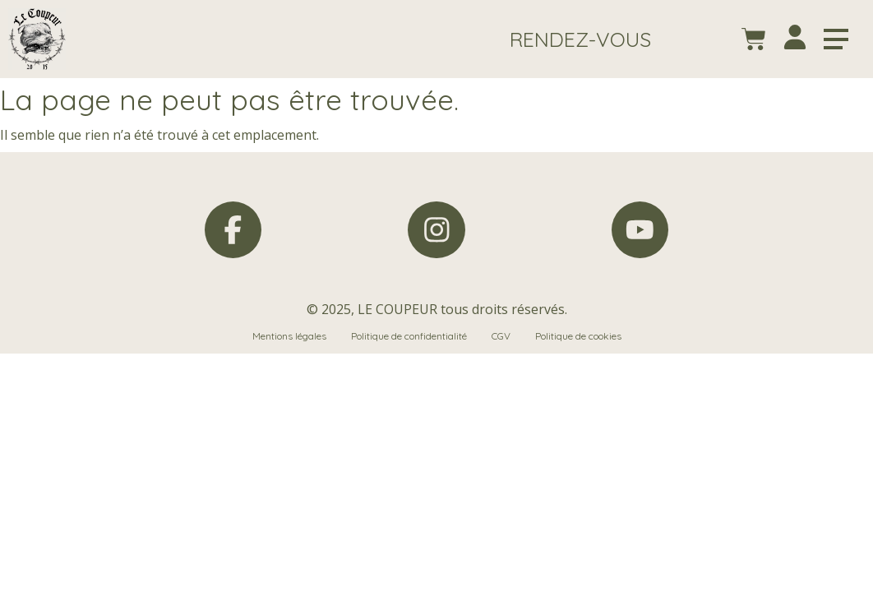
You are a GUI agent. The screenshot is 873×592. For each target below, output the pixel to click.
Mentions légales (289, 337)
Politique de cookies (578, 337)
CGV (501, 337)
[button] (580, 39)
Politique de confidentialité (409, 337)
